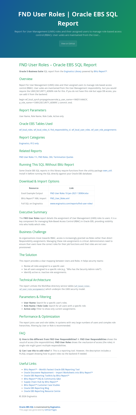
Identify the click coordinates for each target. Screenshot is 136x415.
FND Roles (43, 157)
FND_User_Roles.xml (59, 198)
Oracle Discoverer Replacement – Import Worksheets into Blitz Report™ (58, 372)
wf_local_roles (26, 129)
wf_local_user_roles (81, 129)
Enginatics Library (72, 71)
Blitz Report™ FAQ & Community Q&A (42, 378)
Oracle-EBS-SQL (26, 407)
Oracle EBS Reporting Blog (36, 388)
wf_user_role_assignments (103, 129)
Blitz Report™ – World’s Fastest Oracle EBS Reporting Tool (52, 369)
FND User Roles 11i (28, 157)
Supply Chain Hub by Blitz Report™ (41, 381)
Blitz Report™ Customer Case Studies (42, 385)
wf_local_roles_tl (41, 129)
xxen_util (107, 170)
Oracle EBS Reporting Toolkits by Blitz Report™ (46, 375)
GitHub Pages (51, 410)
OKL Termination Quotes (61, 157)
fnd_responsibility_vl (61, 129)
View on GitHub (68, 43)
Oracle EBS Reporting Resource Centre (42, 391)
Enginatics (24, 143)
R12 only (35, 143)
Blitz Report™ (100, 71)
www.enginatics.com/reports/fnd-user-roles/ (71, 203)
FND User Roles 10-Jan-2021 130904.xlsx (69, 193)
